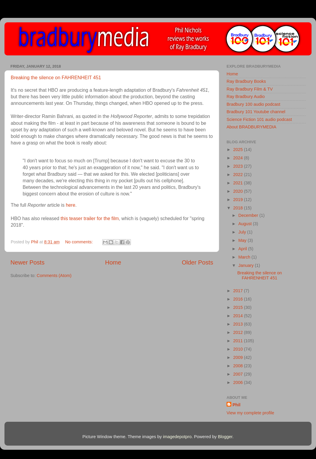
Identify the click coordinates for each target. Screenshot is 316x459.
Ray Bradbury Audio (246, 96)
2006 (238, 382)
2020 (238, 191)
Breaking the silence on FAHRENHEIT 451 (56, 77)
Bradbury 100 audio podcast (253, 104)
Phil (236, 404)
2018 (238, 208)
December (248, 215)
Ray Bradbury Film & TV (250, 89)
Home (113, 262)
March (245, 257)
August (245, 223)
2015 (238, 307)
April (243, 248)
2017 (238, 290)
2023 (238, 166)
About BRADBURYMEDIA (251, 127)
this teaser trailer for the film (90, 218)
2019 (238, 199)
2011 (238, 340)
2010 (238, 349)
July (242, 232)
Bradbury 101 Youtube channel (256, 111)
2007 (238, 374)
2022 (238, 174)
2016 (238, 299)
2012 (238, 332)
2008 (238, 365)
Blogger (225, 436)
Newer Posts (27, 262)
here (70, 205)
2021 (238, 183)
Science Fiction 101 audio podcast (259, 119)
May (243, 240)
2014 (238, 315)
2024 (238, 157)
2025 (238, 149)
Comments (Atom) (54, 275)
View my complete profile (250, 412)
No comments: (79, 241)
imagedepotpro (177, 436)
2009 (238, 357)
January (246, 265)
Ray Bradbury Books (246, 81)
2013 (238, 324)
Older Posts (197, 262)
